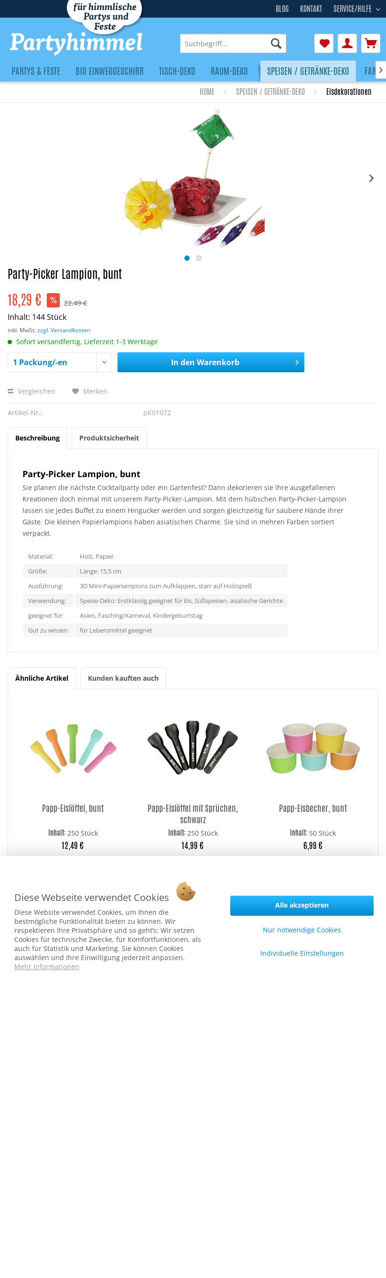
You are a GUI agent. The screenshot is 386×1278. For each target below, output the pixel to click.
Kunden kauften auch (123, 678)
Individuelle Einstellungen (302, 953)
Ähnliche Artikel (41, 678)
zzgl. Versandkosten (63, 330)
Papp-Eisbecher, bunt (313, 808)
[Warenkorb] (370, 43)
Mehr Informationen (46, 966)
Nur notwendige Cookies (302, 929)
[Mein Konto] (347, 43)
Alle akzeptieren (302, 905)
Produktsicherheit (109, 437)
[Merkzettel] (323, 43)
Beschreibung (37, 437)
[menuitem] (233, 43)
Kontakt (311, 8)
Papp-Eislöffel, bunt (73, 808)
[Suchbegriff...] (233, 43)
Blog (282, 8)
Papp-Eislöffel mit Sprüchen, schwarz (193, 813)
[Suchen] (276, 43)
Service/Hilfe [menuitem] (353, 7)
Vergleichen (31, 391)
